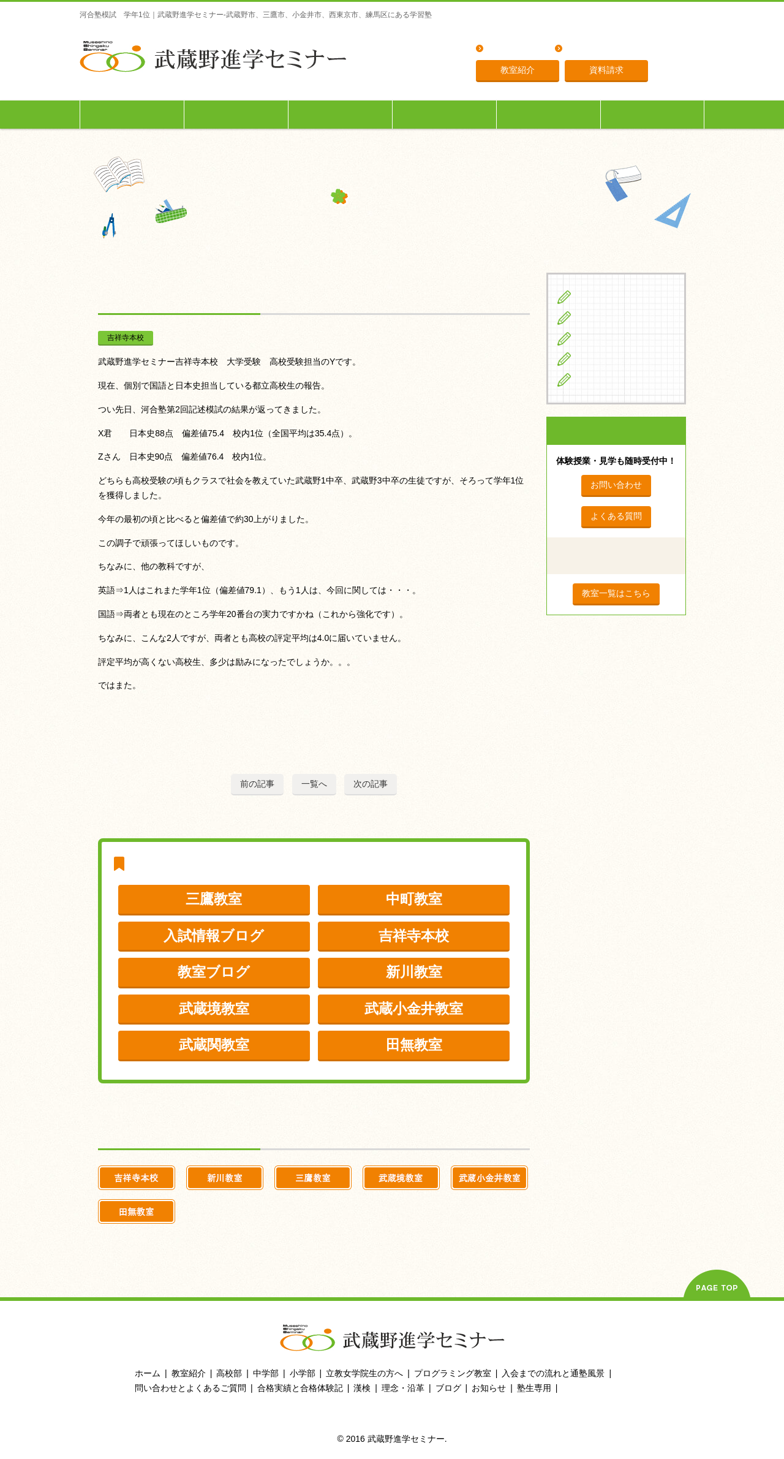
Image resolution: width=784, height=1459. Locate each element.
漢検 (362, 1388)
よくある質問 (514, 49)
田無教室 (414, 1045)
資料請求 (606, 70)
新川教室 (414, 972)
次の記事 (370, 784)
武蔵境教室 (214, 1009)
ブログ (591, 379)
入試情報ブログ (214, 936)
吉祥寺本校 (125, 337)
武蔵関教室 (214, 1045)
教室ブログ (214, 972)
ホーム (147, 1373)
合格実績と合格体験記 (300, 1388)
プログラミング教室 (452, 1373)
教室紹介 (517, 70)
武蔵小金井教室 (413, 1009)
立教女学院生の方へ (444, 114)
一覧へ (314, 784)
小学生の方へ (132, 114)
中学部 (266, 1373)
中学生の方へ (236, 114)
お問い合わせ (616, 485)
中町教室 (414, 899)
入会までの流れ (549, 114)
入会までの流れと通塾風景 (553, 1373)
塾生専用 (652, 114)
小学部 (302, 1373)
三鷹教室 (214, 899)
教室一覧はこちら (616, 593)
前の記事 (257, 784)
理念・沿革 (588, 49)
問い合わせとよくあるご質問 (190, 1388)
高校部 (229, 1373)
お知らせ (489, 1388)
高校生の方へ (340, 114)
